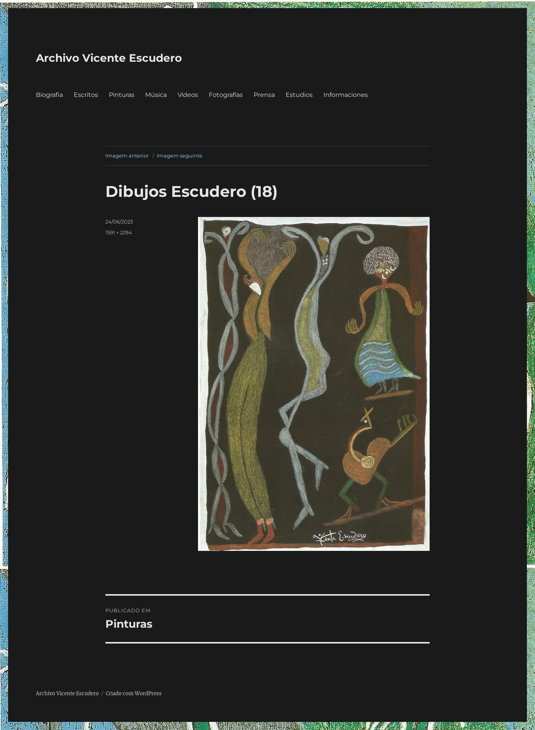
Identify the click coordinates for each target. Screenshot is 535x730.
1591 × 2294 (118, 232)
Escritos (86, 94)
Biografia (49, 94)
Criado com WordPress (134, 693)
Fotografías (226, 94)
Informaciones (345, 94)
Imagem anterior (127, 155)
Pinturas (121, 94)
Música (156, 94)
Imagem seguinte (179, 155)
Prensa (264, 94)
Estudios (299, 94)
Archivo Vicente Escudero (109, 57)
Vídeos (188, 94)
